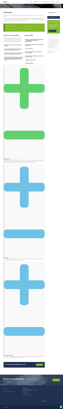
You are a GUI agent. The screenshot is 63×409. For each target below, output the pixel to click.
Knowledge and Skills (8, 355)
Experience (6, 257)
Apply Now (39, 364)
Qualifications (7, 158)
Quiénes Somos (51, 12)
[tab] (24, 112)
